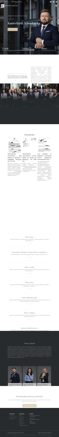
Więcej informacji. (48, 435)
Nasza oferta (12, 29)
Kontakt (20, 415)
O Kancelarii (12, 415)
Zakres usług (12, 418)
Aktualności (21, 417)
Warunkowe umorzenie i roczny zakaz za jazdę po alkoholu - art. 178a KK (29, 157)
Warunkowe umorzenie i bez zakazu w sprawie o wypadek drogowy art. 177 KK (15, 157)
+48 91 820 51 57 (5, 1)
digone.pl (49, 432)
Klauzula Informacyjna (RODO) (21, 422)
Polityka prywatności (23, 425)
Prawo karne (29, 321)
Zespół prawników (13, 417)
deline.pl (46, 432)
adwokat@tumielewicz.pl (16, 1)
